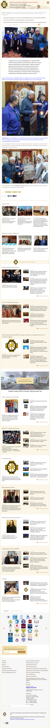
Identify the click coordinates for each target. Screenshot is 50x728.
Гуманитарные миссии (31, 666)
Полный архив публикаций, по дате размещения (34, 690)
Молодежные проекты (31, 664)
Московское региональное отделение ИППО (36, 668)
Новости (9, 12)
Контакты (28, 684)
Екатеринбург (8, 191)
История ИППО (5, 666)
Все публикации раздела (43, 295)
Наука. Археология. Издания (32, 660)
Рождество (14, 191)
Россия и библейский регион (8, 672)
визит (19, 191)
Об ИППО (4, 662)
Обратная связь (29, 704)
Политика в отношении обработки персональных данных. (22, 719)
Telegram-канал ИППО (31, 687)
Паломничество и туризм (32, 662)
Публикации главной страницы (27, 262)
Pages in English (30, 686)
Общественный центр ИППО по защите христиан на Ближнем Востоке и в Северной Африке (36, 679)
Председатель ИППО (7, 668)
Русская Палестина (30, 674)
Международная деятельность (9, 670)
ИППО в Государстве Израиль (33, 672)
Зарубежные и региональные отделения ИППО (37, 670)
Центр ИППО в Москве (31, 695)
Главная (4, 12)
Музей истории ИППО (31, 676)
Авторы (28, 682)
